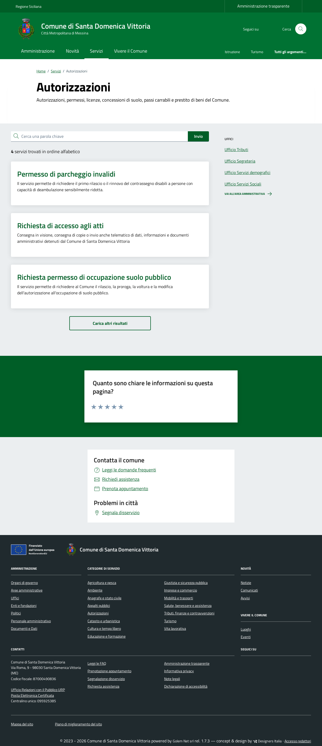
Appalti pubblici (99, 605)
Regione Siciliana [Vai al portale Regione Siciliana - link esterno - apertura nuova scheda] (28, 6)
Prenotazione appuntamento (109, 671)
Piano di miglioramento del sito (78, 724)
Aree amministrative (26, 590)
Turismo (257, 51)
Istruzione (232, 51)
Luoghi (246, 629)
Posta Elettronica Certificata (32, 695)
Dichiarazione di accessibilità (185, 686)
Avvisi (245, 598)
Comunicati (249, 590)
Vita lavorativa (175, 628)
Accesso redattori (297, 741)
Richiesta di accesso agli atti (60, 225)
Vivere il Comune (130, 50)
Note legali (172, 679)
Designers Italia (267, 741)
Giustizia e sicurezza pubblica (186, 583)
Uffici (15, 598)
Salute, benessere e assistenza (188, 605)
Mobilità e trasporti (178, 598)
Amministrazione (38, 50)
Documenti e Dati (24, 628)
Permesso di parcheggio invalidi (66, 174)
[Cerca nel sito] (300, 29)
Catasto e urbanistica (104, 621)
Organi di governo (24, 583)
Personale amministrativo (31, 621)
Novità (72, 50)
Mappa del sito (22, 724)
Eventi (246, 637)
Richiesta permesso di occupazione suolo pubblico (94, 277)
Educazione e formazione (107, 636)
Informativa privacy (179, 671)
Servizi (96, 50)
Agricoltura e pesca (102, 583)
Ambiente (95, 590)
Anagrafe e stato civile (104, 598)
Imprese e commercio (180, 590)
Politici (16, 613)
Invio (198, 136)
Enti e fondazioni (23, 605)
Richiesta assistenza (103, 686)
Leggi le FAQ (97, 663)
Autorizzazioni (98, 613)
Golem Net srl (183, 741)
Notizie (246, 583)
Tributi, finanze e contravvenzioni (189, 613)
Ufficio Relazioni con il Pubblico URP (38, 690)
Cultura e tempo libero (104, 628)
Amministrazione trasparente (263, 6)
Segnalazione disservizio (106, 679)
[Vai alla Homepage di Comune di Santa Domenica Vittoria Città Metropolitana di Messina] (86, 29)
